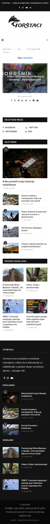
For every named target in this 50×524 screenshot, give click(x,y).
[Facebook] (19, 7)
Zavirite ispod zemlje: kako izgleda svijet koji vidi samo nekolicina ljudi (36, 321)
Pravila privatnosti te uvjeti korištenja (25, 511)
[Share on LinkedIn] (22, 100)
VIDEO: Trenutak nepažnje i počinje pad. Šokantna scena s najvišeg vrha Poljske (13, 322)
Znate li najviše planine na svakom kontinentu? (34, 245)
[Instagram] (23, 7)
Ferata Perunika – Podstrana (29, 426)
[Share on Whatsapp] (30, 100)
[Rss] (30, 7)
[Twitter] (36, 127)
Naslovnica (7, 49)
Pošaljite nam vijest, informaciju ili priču (31, 3)
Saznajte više (18, 370)
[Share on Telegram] (34, 100)
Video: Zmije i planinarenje (32, 286)
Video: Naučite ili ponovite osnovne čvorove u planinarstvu (34, 214)
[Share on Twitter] (15, 100)
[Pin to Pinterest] (19, 100)
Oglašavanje (25, 515)
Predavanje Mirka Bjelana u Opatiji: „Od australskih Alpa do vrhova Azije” (13, 289)
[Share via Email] (38, 100)
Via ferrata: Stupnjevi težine (31, 229)
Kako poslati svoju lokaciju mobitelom (18, 183)
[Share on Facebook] (12, 100)
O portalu (6, 3)
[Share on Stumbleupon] (26, 100)
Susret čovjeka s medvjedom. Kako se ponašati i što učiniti (31, 198)
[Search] (47, 40)
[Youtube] (27, 7)
